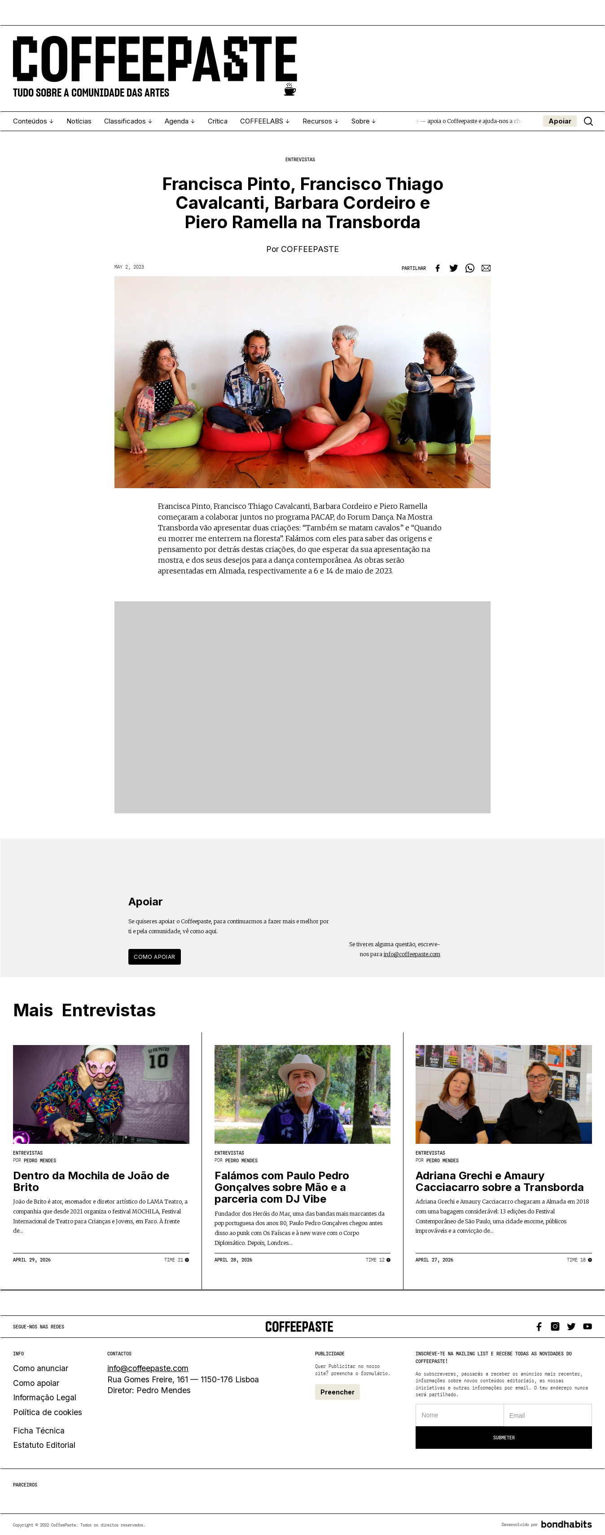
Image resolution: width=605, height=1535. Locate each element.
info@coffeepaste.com (412, 953)
